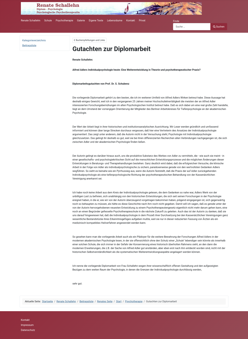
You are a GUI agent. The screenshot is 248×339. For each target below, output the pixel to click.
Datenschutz (28, 330)
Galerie (81, 20)
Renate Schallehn (30, 20)
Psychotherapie (64, 20)
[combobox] (192, 26)
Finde (176, 21)
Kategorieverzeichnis (34, 40)
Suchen (218, 26)
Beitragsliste (29, 45)
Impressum (27, 325)
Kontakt (130, 20)
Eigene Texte (96, 20)
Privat (142, 20)
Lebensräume (114, 20)
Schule (48, 20)
